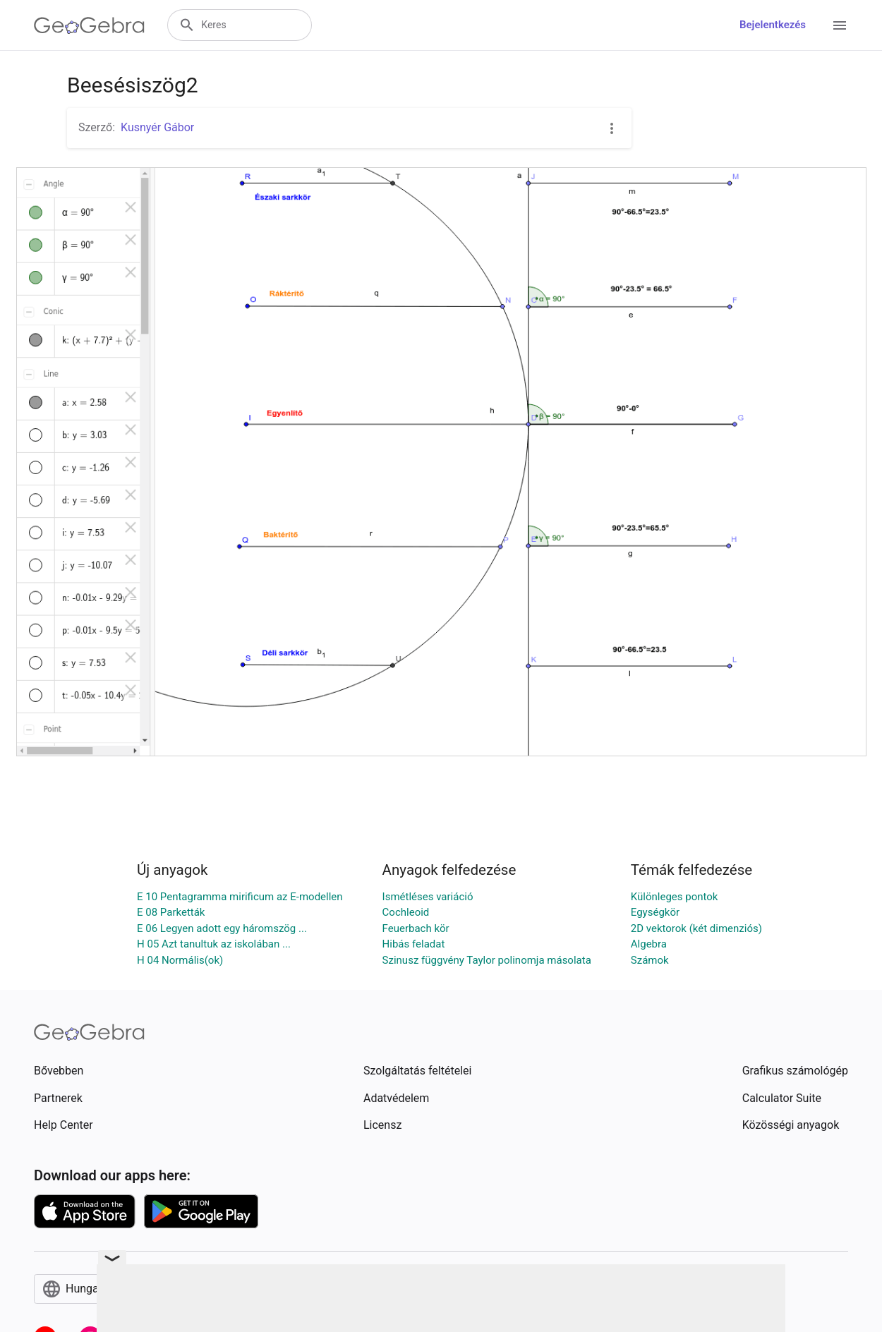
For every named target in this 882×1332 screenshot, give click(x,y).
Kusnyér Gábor (157, 127)
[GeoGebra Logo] (89, 25)
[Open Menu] (839, 25)
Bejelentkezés (772, 24)
